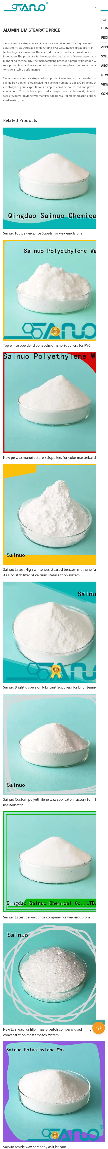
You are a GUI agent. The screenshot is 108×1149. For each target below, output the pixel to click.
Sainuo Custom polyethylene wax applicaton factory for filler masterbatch (51, 802)
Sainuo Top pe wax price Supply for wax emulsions (42, 234)
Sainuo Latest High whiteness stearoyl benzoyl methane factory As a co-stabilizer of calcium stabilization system (53, 572)
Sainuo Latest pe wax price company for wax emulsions (46, 917)
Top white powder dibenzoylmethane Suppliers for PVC (47, 346)
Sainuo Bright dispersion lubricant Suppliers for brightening (50, 688)
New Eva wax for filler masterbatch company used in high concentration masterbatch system (48, 1032)
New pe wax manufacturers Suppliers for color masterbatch (50, 458)
